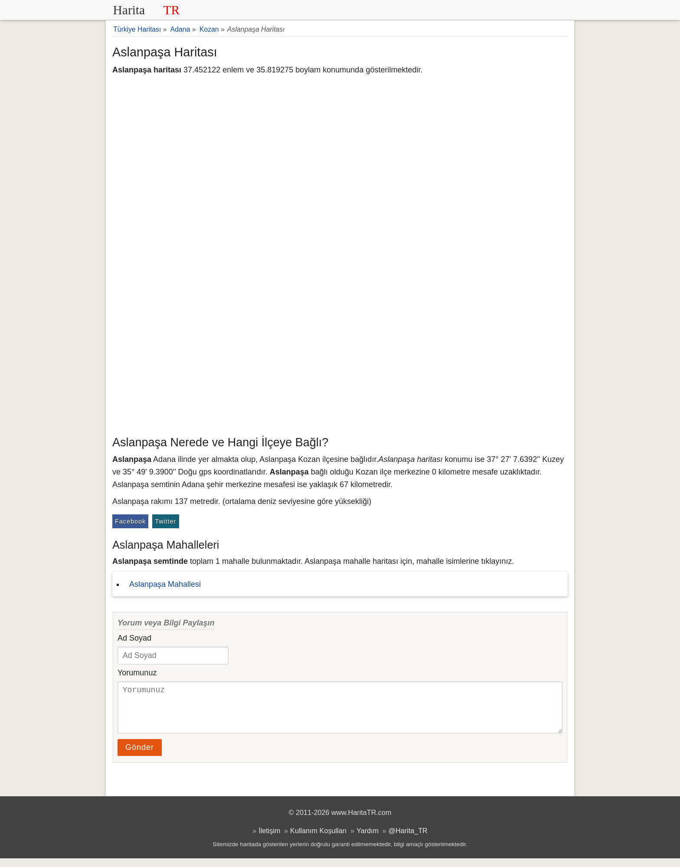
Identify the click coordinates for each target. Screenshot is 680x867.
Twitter (165, 521)
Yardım (367, 839)
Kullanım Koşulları (318, 839)
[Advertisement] (340, 366)
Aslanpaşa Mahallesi (165, 584)
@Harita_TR (408, 839)
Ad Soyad (134, 638)
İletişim (269, 839)
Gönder (139, 756)
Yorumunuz (137, 672)
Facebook (130, 521)
